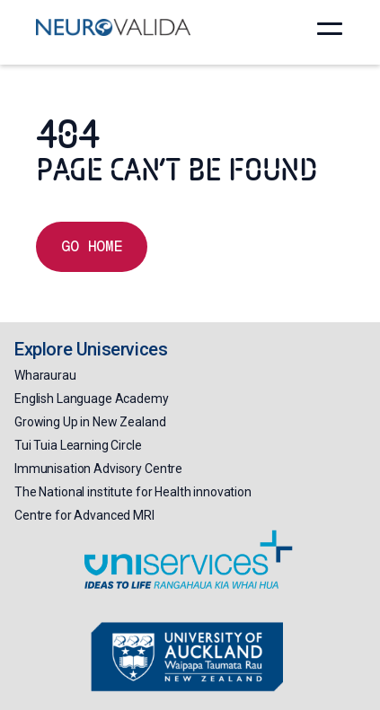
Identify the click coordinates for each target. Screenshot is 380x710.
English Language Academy (91, 398)
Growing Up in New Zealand (90, 422)
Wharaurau (45, 375)
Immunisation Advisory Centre (98, 468)
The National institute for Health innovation (133, 492)
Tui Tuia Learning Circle (78, 445)
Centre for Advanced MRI (84, 515)
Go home (91, 246)
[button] (329, 28)
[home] (113, 27)
